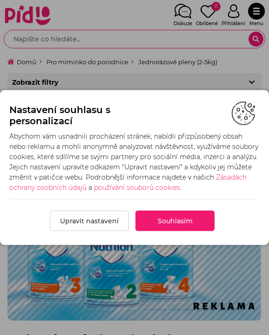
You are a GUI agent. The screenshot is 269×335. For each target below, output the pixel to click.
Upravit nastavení (89, 221)
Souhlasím (175, 221)
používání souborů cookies (137, 187)
